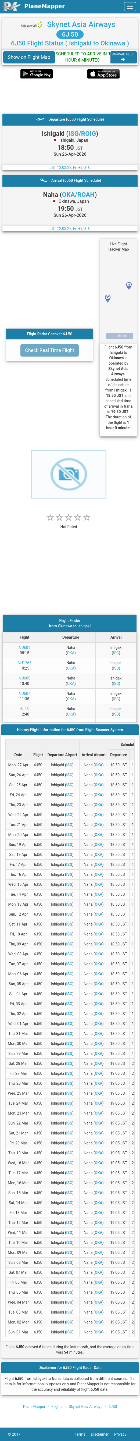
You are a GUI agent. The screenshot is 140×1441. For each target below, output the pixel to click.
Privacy (123, 1434)
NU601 (24, 647)
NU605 (24, 678)
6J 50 (70, 34)
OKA (71, 653)
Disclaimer (102, 1434)
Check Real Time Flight (49, 350)
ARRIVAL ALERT (123, 57)
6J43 (24, 709)
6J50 (113, 1406)
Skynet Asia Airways (81, 24)
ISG (116, 653)
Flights (57, 1406)
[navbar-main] (130, 6)
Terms (83, 1434)
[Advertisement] (70, 96)
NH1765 (24, 663)
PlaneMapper (34, 1406)
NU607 (24, 693)
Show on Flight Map (29, 57)
